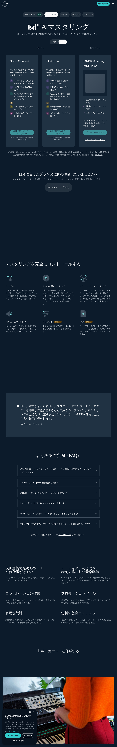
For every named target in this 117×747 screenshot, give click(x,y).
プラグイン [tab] (88, 15)
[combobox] (30, 712)
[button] (17, 90)
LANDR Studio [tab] (33, 14)
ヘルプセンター (64, 535)
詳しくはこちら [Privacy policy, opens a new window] (14, 731)
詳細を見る (98, 155)
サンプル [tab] (76, 15)
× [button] (33, 712)
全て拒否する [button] (28, 735)
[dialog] (19, 727)
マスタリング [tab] (51, 15)
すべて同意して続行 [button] (12, 735)
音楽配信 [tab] (64, 15)
